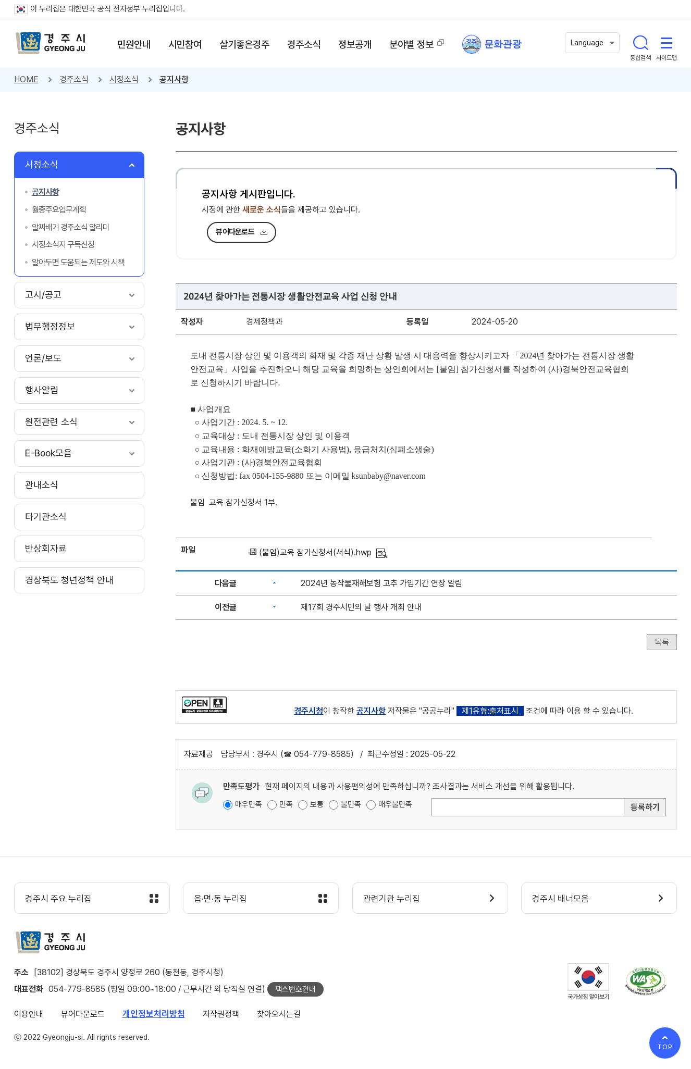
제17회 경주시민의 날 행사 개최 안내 (361, 607)
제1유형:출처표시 (490, 711)
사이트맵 (666, 42)
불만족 (351, 804)
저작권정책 (221, 1014)
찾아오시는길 (279, 1014)
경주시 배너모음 (560, 898)
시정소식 (124, 79)
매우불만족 (395, 804)
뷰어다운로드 (235, 232)
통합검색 (640, 42)
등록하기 (645, 807)
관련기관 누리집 (391, 898)
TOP (665, 1047)
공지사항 (174, 79)
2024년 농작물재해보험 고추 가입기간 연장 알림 (381, 583)
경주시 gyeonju (50, 43)
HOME (26, 79)
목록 (662, 642)
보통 (317, 804)
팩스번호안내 (295, 989)
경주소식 (74, 79)
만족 (286, 804)
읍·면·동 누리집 (220, 898)
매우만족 (248, 804)
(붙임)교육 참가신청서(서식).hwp (315, 552)
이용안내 (28, 1014)
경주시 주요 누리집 (58, 898)
